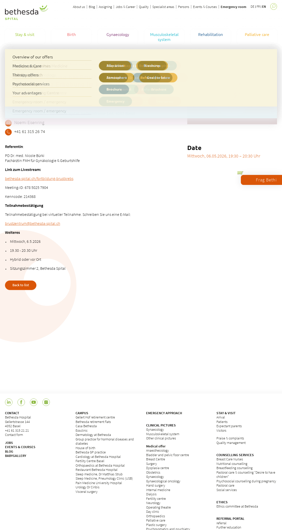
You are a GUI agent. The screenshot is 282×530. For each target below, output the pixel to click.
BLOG (9, 451)
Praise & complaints (230, 438)
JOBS (9, 442)
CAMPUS (82, 413)
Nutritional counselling (231, 463)
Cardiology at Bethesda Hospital (98, 456)
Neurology (153, 503)
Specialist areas (163, 6)
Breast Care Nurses (229, 459)
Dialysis (151, 494)
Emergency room (233, 6)
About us (79, 6)
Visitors (221, 430)
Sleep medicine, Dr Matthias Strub (99, 474)
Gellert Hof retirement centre (95, 417)
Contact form (14, 434)
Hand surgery (155, 485)
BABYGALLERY (15, 455)
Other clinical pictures (161, 438)
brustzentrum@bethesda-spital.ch (32, 223)
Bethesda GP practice (91, 452)
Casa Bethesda (86, 426)
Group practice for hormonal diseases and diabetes (105, 441)
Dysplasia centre (157, 468)
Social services (226, 490)
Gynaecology (155, 429)
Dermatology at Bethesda (93, 434)
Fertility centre (156, 498)
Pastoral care (225, 485)
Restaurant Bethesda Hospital (96, 469)
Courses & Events (16, 64)
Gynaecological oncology (163, 481)
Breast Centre (155, 459)
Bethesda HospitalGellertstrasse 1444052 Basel (18, 421)
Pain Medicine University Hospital (99, 483)
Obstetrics (153, 472)
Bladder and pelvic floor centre (167, 455)
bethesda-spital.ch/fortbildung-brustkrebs (39, 178)
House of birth (85, 448)
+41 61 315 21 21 (17, 430)
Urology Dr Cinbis (87, 487)
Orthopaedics (155, 516)
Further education (228, 527)
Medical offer (156, 446)
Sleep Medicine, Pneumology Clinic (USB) (104, 478)
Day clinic (152, 511)
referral (221, 523)
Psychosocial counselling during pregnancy (246, 481)
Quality (144, 6)
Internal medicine (158, 490)
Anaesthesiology (157, 450)
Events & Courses (205, 6)
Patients (222, 421)
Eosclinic (82, 430)
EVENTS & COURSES (20, 447)
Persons (183, 6)
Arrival (220, 417)
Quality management (231, 442)
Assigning (105, 6)
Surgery (151, 463)
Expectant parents (229, 426)
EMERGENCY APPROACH (164, 413)
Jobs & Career (125, 6)
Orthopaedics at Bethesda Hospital (100, 465)
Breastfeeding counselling (234, 468)
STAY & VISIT (226, 413)
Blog (92, 6)
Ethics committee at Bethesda (237, 506)
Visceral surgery (86, 491)
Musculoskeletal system (162, 434)
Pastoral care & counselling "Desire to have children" (245, 474)
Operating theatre (158, 507)
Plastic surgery (156, 525)
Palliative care (155, 520)
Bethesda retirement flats (93, 421)
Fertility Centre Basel (90, 461)
